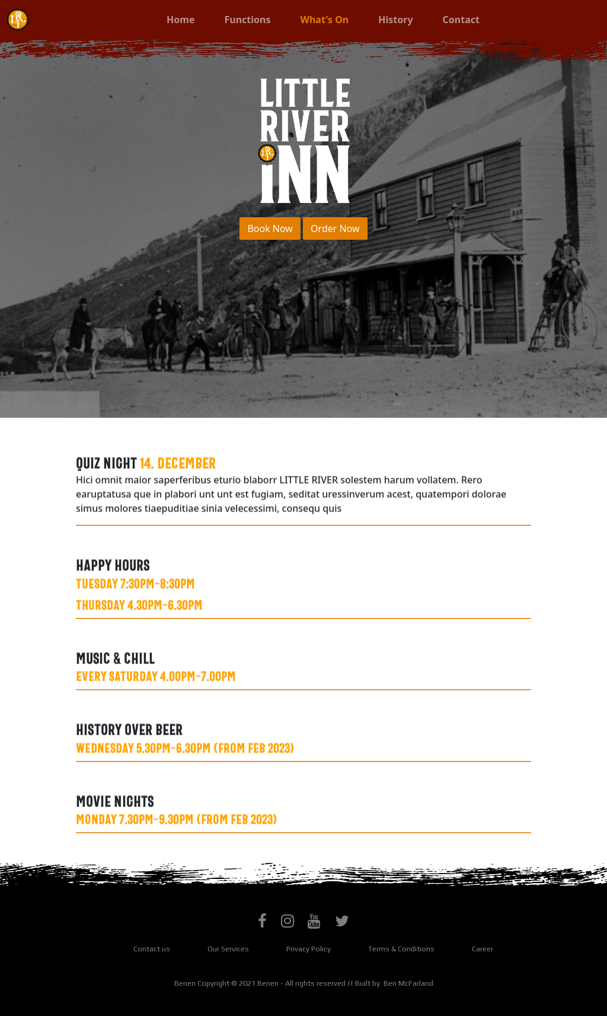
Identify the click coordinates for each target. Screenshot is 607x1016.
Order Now (335, 228)
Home (180, 19)
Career (482, 948)
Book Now (270, 228)
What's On (331, 19)
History (395, 19)
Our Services (228, 948)
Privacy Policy (308, 948)
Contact (461, 19)
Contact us (151, 948)
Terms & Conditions (401, 948)
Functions (247, 19)
